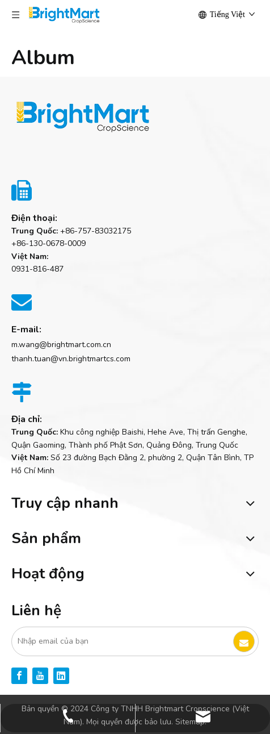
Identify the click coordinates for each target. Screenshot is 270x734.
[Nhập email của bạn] (122, 641)
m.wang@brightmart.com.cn (61, 344)
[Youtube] (40, 676)
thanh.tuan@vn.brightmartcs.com (70, 358)
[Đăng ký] (244, 641)
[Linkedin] (61, 676)
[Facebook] (19, 676)
